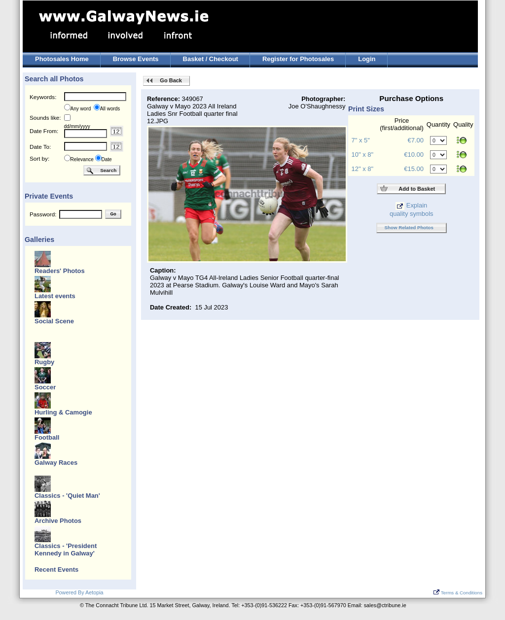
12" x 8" (362, 168)
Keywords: (43, 97)
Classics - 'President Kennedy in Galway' (66, 549)
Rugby (44, 362)
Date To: (40, 146)
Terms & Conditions (457, 592)
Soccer (45, 387)
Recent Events (56, 569)
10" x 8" (362, 154)
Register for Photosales (298, 59)
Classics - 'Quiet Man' (67, 495)
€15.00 (414, 168)
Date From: (44, 131)
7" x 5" (361, 140)
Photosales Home (62, 59)
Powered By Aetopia (79, 592)
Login (366, 59)
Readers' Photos (60, 271)
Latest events (55, 296)
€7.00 (415, 140)
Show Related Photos (409, 227)
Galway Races (56, 462)
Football (47, 437)
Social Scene (54, 321)
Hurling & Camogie (63, 412)
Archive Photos (58, 520)
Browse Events (136, 59)
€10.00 (414, 154)
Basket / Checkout (210, 59)
